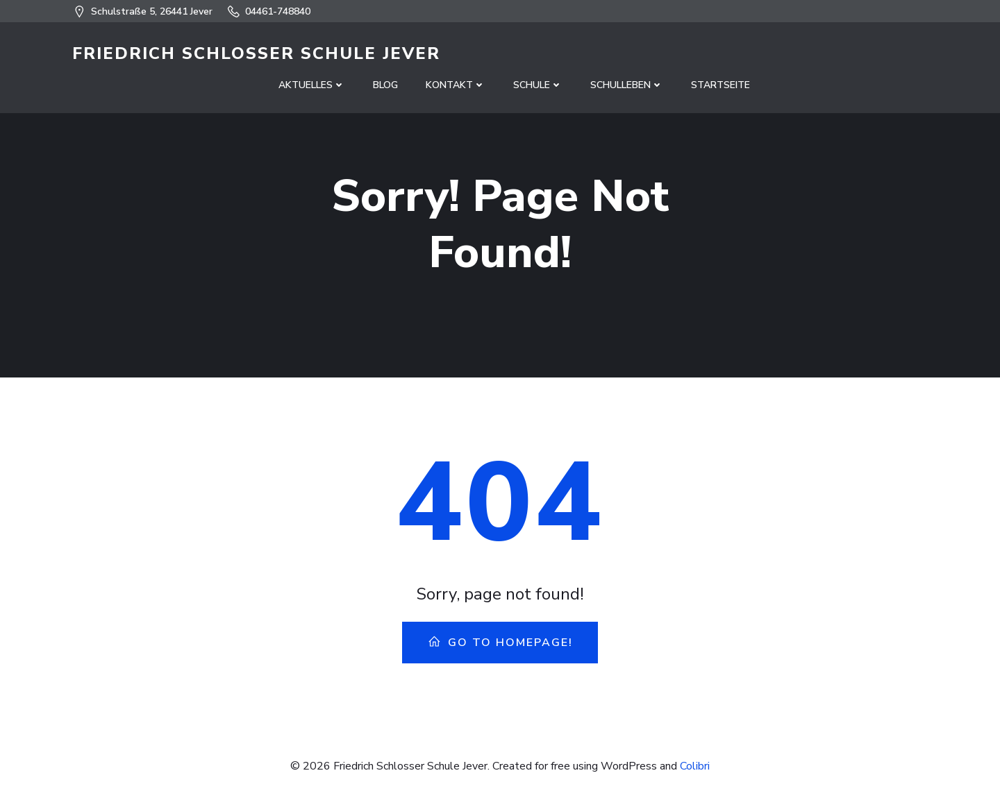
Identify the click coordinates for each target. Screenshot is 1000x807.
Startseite (720, 85)
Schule (537, 85)
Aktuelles (311, 85)
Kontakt (455, 85)
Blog (385, 85)
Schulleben (626, 85)
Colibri (695, 766)
